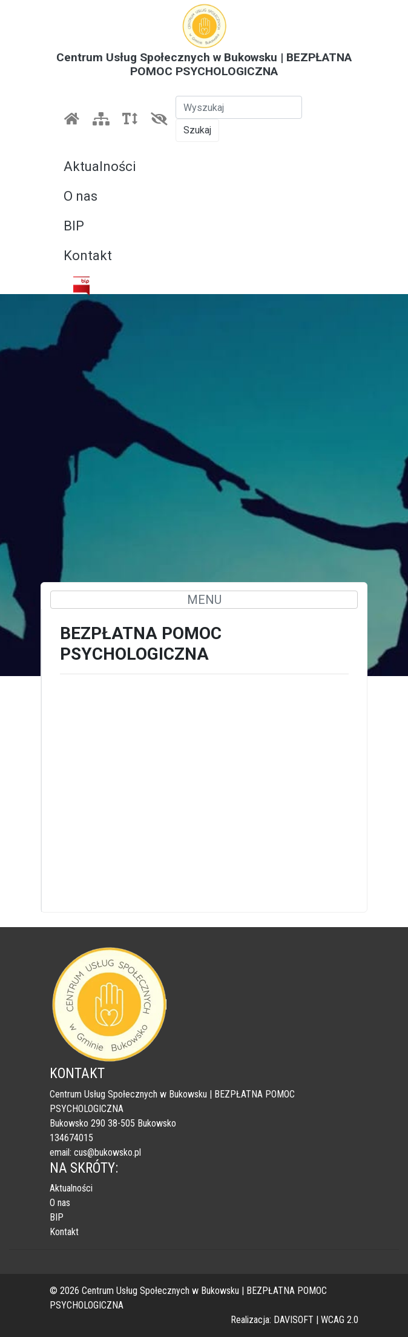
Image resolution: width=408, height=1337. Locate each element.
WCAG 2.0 (339, 1319)
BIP (74, 225)
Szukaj (197, 130)
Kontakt (88, 255)
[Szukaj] (239, 107)
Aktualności (100, 166)
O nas (80, 196)
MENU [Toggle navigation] (204, 599)
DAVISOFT (294, 1319)
